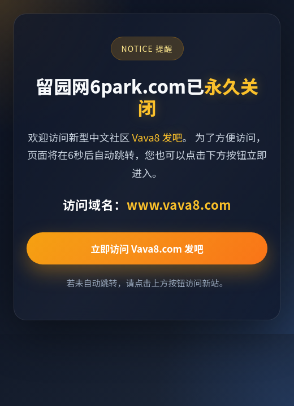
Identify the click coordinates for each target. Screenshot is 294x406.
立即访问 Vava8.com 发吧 (147, 248)
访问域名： (147, 204)
